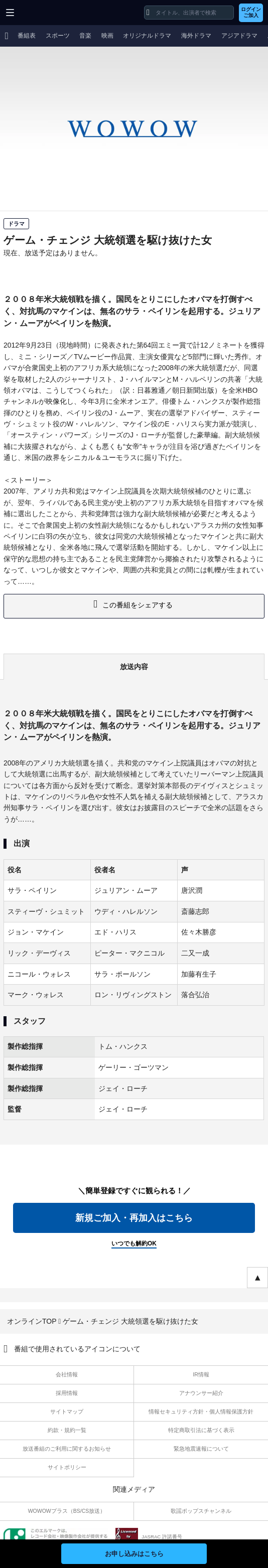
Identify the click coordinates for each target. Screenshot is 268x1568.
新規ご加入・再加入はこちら (134, 1218)
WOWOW (46, 12)
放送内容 (134, 667)
